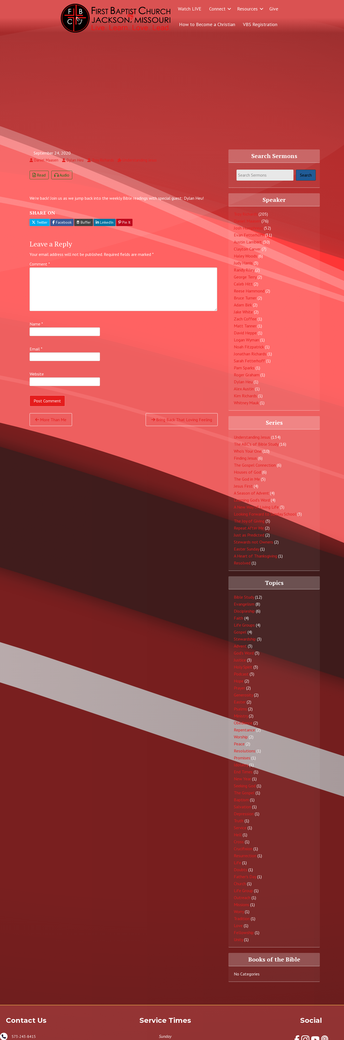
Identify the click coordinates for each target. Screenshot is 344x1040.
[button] (229, 8)
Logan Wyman (246, 343)
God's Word (244, 656)
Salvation (242, 810)
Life (237, 866)
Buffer (83, 226)
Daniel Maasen (247, 224)
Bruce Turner (245, 301)
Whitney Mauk (246, 406)
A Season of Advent (251, 496)
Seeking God (245, 789)
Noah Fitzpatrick (249, 350)
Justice (240, 663)
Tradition (242, 922)
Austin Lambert (248, 245)
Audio (61, 178)
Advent (240, 649)
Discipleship (244, 614)
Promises (242, 761)
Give (273, 9)
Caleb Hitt (243, 287)
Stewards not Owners (253, 545)
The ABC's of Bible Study (256, 447)
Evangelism (244, 607)
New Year (242, 782)
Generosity (243, 698)
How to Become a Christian (207, 24)
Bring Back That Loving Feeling (181, 423)
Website (37, 377)
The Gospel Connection (255, 468)
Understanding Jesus (252, 440)
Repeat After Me (249, 531)
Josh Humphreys (248, 231)
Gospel (240, 635)
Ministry (241, 719)
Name (36, 327)
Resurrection (245, 859)
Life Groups (244, 628)
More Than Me (50, 423)
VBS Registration (260, 24)
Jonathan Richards (250, 357)
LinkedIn (104, 226)
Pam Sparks (244, 371)
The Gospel (244, 796)
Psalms (240, 712)
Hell (238, 838)
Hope (238, 684)
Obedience (243, 726)
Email (36, 352)
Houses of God (247, 475)
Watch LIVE (189, 9)
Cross (239, 845)
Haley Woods (245, 259)
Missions (241, 908)
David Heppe (245, 336)
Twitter (40, 226)
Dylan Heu (243, 385)
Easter (240, 705)
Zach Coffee (245, 322)
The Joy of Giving (249, 524)
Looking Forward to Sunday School (265, 517)
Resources (247, 9)
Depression (244, 817)
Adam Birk (243, 308)
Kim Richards (245, 399)
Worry (239, 915)
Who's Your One (247, 454)
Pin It (124, 226)
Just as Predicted (249, 538)
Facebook (61, 226)
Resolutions (244, 754)
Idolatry (241, 768)
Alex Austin (244, 392)
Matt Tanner (245, 329)
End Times (243, 775)
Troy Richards (245, 217)
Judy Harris (243, 266)
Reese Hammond (249, 294)
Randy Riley (244, 273)
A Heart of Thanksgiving (255, 559)
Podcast (241, 677)
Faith (238, 621)
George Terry (245, 280)
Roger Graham (246, 378)
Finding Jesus (245, 461)
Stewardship (245, 642)
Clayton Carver (247, 252)
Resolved (242, 566)
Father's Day (245, 880)
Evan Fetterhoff (249, 238)
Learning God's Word (252, 503)
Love (238, 929)
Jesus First (243, 489)
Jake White (243, 315)
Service (240, 831)
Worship (241, 740)
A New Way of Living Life (256, 510)
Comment (40, 267)
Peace (239, 747)
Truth (238, 824)
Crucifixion (243, 852)
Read (39, 178)
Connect (217, 9)
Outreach (242, 901)
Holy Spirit (243, 670)
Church (240, 887)
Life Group (243, 894)
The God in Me (247, 482)
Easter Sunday (246, 552)
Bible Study (244, 600)
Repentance (244, 733)
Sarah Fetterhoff (249, 364)
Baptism (241, 803)
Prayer (239, 691)
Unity (238, 943)
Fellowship (244, 936)
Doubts (240, 873)
